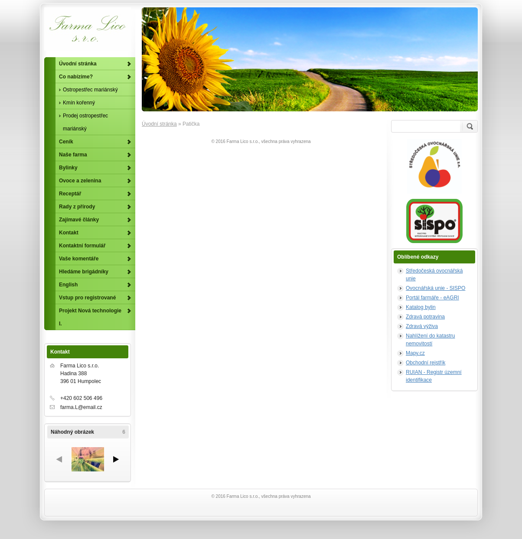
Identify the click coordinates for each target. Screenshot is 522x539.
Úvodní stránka (159, 124)
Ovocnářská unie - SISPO (435, 288)
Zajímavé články (79, 220)
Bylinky (68, 168)
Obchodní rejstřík (425, 363)
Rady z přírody (77, 207)
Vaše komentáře (78, 259)
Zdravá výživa (422, 326)
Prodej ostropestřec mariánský (85, 122)
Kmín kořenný (79, 103)
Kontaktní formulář (82, 246)
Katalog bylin (421, 307)
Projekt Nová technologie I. (90, 317)
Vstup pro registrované (87, 298)
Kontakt (68, 233)
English (68, 285)
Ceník (66, 142)
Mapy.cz (415, 353)
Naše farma (73, 155)
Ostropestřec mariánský (90, 90)
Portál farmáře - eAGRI (432, 298)
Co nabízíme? (76, 77)
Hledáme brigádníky (83, 272)
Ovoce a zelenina (80, 181)
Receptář (70, 194)
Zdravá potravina (425, 317)
